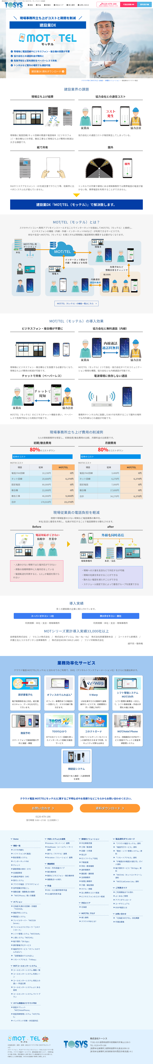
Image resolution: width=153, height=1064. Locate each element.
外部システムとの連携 (56, 839)
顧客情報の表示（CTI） (22, 868)
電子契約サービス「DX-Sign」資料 (128, 864)
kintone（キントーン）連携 (58, 843)
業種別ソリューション (112, 80)
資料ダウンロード (110, 808)
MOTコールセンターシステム (24, 963)
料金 (38, 5)
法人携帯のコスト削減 (89, 891)
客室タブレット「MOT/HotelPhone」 (21, 1004)
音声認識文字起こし (21, 887)
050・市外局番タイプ (55, 867)
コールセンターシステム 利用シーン (26, 972)
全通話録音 (17, 872)
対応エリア (58, 5)
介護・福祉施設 (87, 884)
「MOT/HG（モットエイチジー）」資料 (128, 869)
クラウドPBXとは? (88, 919)
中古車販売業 (86, 843)
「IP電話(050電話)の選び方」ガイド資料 (128, 859)
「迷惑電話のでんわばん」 (23, 953)
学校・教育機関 (87, 865)
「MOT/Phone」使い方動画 (24, 894)
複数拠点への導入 (54, 878)
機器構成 (50, 863)
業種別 (47, 5)
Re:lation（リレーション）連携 (59, 857)
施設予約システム (20, 911)
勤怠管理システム (20, 857)
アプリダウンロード (123, 893)
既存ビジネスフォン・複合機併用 (60, 875)
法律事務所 (85, 876)
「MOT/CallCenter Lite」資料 (126, 874)
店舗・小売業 (86, 850)
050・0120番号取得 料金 (56, 889)
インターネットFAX (20, 861)
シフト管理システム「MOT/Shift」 (26, 931)
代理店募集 (119, 914)
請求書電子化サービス (21, 943)
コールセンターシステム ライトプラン (26, 991)
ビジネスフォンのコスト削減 (92, 895)
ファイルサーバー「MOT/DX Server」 (24, 920)
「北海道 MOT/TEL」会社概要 (126, 910)
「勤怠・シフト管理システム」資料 (129, 850)
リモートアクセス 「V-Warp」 (24, 956)
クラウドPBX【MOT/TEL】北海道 (92, 80)
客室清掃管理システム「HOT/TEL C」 (26, 1011)
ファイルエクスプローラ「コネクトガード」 (27, 926)
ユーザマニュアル (122, 896)
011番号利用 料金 (54, 893)
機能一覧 (16, 845)
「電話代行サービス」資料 (125, 847)
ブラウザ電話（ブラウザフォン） (26, 883)
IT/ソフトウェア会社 (89, 858)
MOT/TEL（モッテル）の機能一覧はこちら (75, 303)
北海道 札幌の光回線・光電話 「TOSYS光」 (24, 906)
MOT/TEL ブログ (88, 911)
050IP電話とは (121, 900)
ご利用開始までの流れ (124, 885)
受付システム (18, 879)
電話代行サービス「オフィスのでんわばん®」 (27, 947)
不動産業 (84, 861)
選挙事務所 (85, 869)
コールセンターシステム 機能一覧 (26, 967)
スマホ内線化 (18, 850)
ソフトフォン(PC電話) (21, 853)
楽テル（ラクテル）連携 (56, 853)
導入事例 (71, 5)
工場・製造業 (86, 847)
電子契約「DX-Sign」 (21, 939)
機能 (30, 5)
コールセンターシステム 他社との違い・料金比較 (26, 978)
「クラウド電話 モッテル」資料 (127, 843)
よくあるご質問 (121, 889)
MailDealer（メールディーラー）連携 (60, 848)
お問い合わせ (83, 5)
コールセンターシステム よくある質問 (26, 985)
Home (15, 839)
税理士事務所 (86, 880)
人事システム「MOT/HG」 (23, 935)
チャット (16, 865)
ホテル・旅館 (86, 887)
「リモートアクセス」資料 (125, 854)
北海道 (83, 905)
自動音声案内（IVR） (21, 876)
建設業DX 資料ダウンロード (47, 71)
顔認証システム (19, 915)
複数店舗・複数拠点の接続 (23, 890)
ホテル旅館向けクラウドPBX (24, 999)
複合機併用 (51, 871)
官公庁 (83, 854)
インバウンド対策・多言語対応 (25, 1016)
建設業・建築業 (87, 873)
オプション (17, 900)
